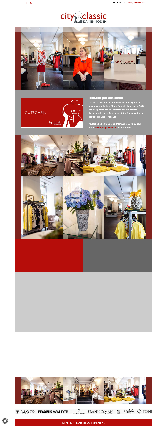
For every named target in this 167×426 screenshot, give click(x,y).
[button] (5, 421)
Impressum (68, 423)
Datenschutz (83, 423)
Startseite (99, 423)
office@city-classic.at (136, 3)
